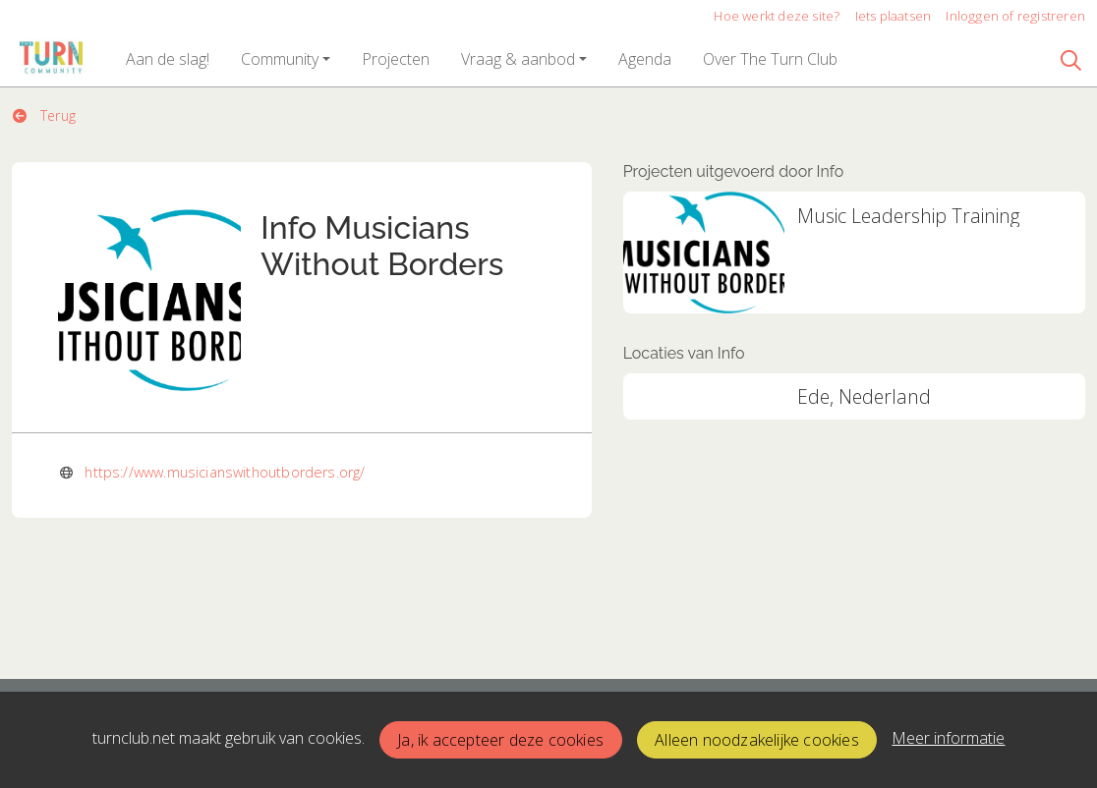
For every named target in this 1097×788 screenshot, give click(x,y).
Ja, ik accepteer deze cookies (500, 740)
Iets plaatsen (893, 16)
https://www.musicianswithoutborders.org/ (225, 472)
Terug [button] (44, 115)
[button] (167, 59)
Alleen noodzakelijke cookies (757, 740)
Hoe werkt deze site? (776, 16)
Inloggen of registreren (1015, 16)
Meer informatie (948, 738)
